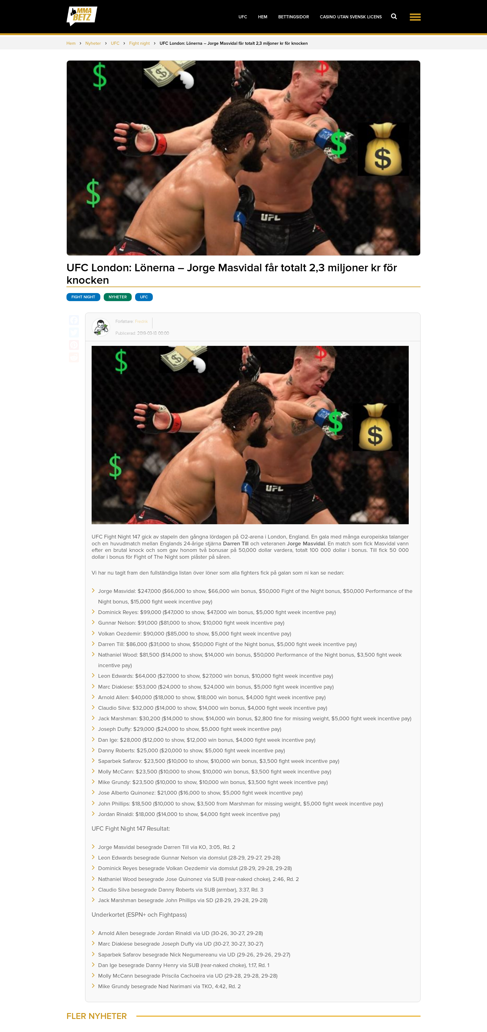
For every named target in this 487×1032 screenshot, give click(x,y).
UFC (243, 17)
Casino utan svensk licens (351, 17)
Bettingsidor (293, 17)
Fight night (83, 297)
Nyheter (118, 297)
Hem (262, 17)
